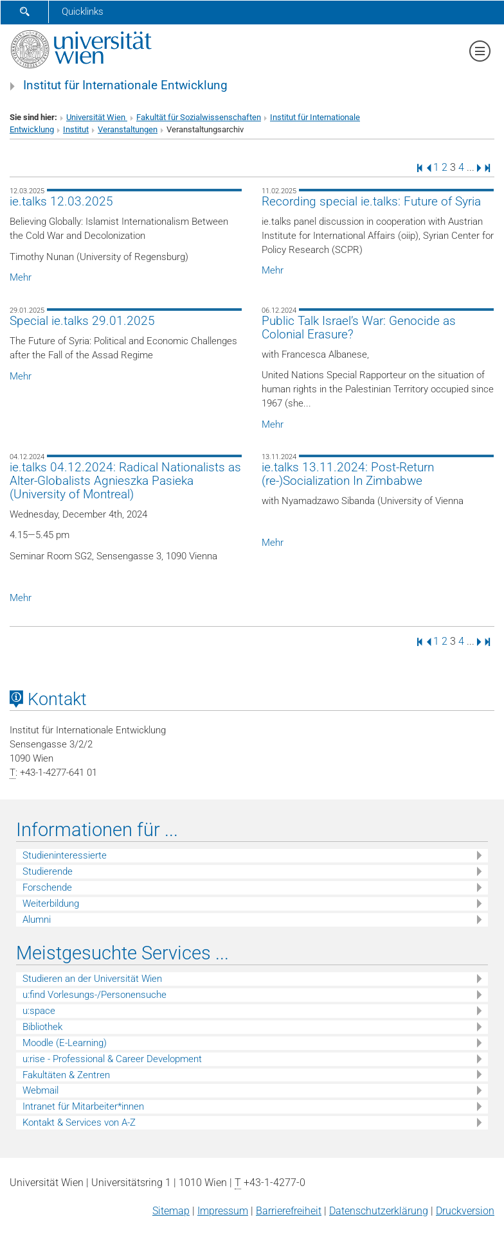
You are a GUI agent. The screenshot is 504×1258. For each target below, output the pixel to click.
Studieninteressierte (64, 855)
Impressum (222, 1211)
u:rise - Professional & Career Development (112, 1059)
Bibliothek (42, 1027)
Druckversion (465, 1211)
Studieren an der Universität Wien (92, 978)
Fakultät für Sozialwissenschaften (198, 117)
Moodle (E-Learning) (64, 1043)
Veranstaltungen (128, 129)
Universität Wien (96, 117)
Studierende (47, 871)
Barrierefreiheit (288, 1211)
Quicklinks (83, 11)
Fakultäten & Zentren (66, 1075)
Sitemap (171, 1211)
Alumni (36, 919)
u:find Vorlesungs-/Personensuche (94, 994)
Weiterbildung (50, 903)
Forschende (47, 887)
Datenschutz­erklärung (378, 1211)
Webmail (40, 1090)
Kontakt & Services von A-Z (79, 1122)
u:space (38, 1011)
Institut (76, 129)
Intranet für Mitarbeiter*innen (83, 1106)
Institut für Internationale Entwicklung (125, 85)
